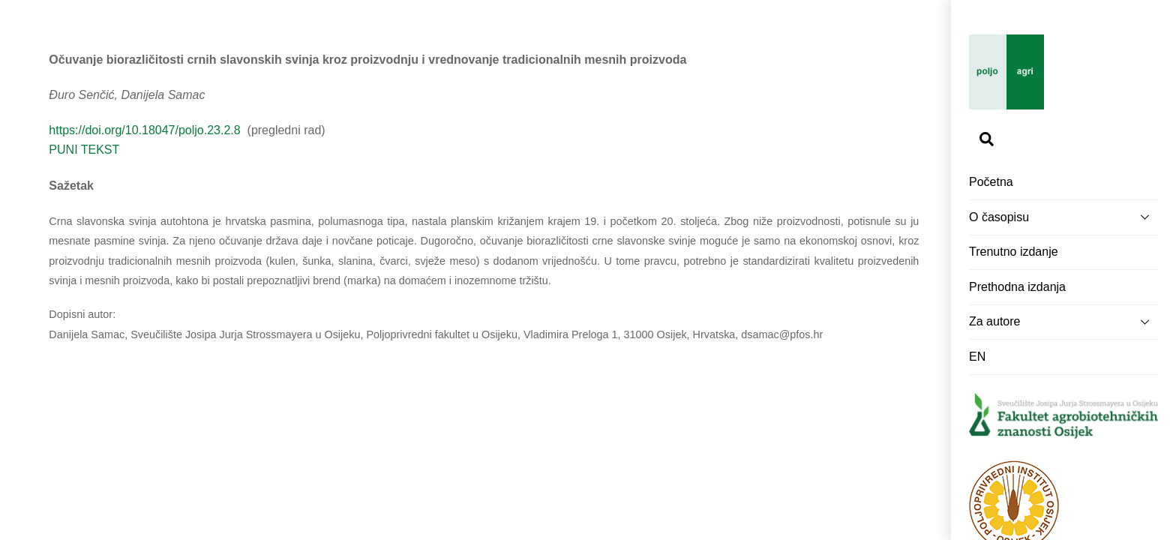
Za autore (1063, 321)
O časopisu (1063, 216)
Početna (991, 182)
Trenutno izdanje (1013, 251)
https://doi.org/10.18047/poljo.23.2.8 (146, 130)
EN (977, 356)
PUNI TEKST (84, 149)
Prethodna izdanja (1017, 286)
